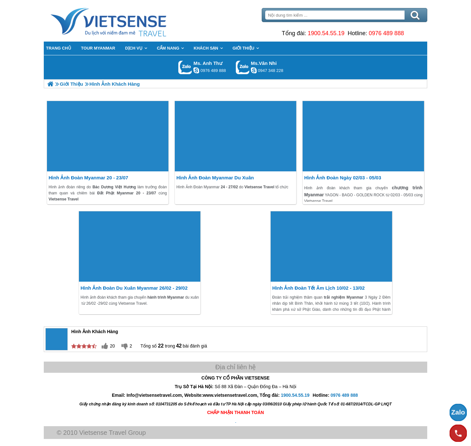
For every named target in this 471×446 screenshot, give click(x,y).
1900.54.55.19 (326, 33)
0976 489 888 (386, 33)
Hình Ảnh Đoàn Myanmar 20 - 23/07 (88, 177)
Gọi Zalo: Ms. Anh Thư (185, 67)
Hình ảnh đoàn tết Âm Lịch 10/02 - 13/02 (318, 288)
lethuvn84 (196, 70)
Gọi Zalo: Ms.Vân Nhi (243, 67)
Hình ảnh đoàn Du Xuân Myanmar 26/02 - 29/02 (134, 288)
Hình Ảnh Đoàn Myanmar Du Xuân (215, 177)
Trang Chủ (124, 21)
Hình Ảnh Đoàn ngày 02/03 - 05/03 (342, 177)
